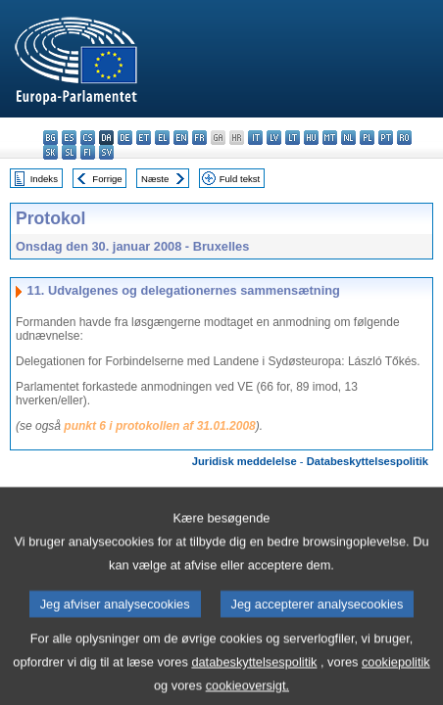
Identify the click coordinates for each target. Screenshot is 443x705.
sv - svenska (106, 152)
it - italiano (255, 137)
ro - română (404, 137)
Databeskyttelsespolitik (367, 461)
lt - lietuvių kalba (292, 137)
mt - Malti (329, 137)
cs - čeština (87, 137)
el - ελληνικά (162, 137)
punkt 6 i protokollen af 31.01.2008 (159, 426)
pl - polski (367, 137)
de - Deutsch (125, 137)
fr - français (199, 137)
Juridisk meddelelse (244, 461)
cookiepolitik (396, 676)
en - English (180, 137)
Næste (155, 178)
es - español (69, 137)
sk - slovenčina (50, 152)
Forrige (107, 178)
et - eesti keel (143, 137)
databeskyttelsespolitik (254, 676)
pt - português (385, 137)
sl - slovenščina (69, 152)
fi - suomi (87, 152)
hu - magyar (311, 137)
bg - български (50, 137)
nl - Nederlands (348, 137)
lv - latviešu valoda (274, 137)
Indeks (44, 178)
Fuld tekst (240, 178)
